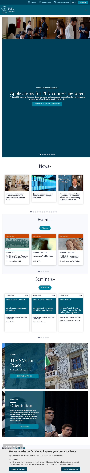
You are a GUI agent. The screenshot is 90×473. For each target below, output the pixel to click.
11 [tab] (54, 212)
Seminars (45, 280)
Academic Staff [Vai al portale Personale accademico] (45, 2)
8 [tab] (47, 212)
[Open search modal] (83, 2)
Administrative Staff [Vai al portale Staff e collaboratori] (61, 2)
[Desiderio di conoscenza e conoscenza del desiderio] (70, 249)
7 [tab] (54, 154)
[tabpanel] (17, 190)
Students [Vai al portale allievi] (32, 2)
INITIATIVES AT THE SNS (24, 376)
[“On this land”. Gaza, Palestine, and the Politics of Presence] (17, 249)
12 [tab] (56, 212)
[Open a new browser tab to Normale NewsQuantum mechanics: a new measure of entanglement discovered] (44, 188)
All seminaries (45, 288)
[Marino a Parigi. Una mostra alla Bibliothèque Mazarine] (44, 313)
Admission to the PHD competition (47, 104)
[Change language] (75, 2)
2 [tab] (43, 154)
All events (45, 228)
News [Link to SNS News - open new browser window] (45, 166)
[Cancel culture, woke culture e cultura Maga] (17, 313)
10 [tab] (51, 212)
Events (45, 220)
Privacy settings (13, 446)
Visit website (24, 427)
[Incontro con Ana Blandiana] (44, 249)
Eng (73, 2)
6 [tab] (52, 154)
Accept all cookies (71, 469)
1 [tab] (40, 154)
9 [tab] (49, 212)
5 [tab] (49, 154)
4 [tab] (47, 154)
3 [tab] (45, 154)
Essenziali (14, 460)
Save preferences (18, 469)
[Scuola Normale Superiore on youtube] (24, 448)
